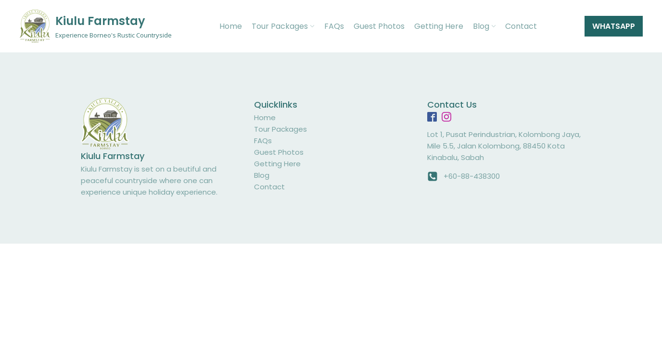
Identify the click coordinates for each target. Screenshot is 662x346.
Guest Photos (379, 26)
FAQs (334, 26)
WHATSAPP (613, 26)
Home (230, 26)
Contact (521, 26)
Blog (484, 26)
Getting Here (438, 26)
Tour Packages (283, 26)
